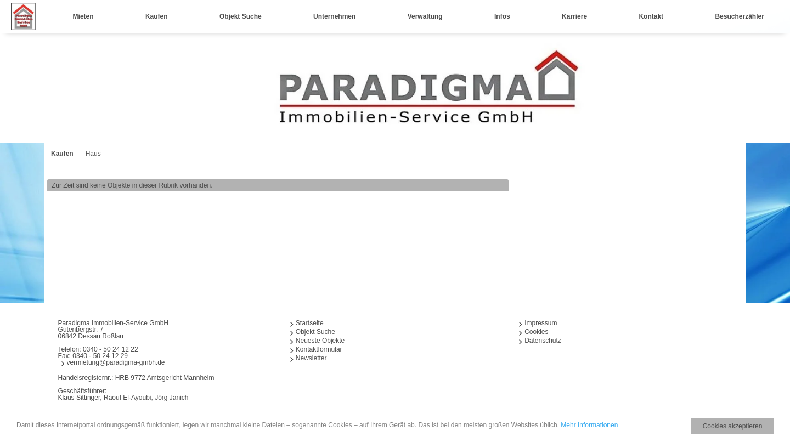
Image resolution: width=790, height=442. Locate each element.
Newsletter (311, 358)
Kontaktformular (319, 349)
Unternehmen (334, 16)
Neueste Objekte (320, 340)
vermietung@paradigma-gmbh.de (116, 362)
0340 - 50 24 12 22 (110, 349)
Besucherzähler (739, 16)
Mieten (83, 16)
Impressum (540, 323)
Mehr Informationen (589, 425)
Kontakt (651, 16)
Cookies (536, 332)
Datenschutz (542, 340)
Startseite (310, 323)
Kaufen (156, 16)
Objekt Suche (240, 16)
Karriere (574, 16)
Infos (502, 16)
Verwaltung (425, 16)
